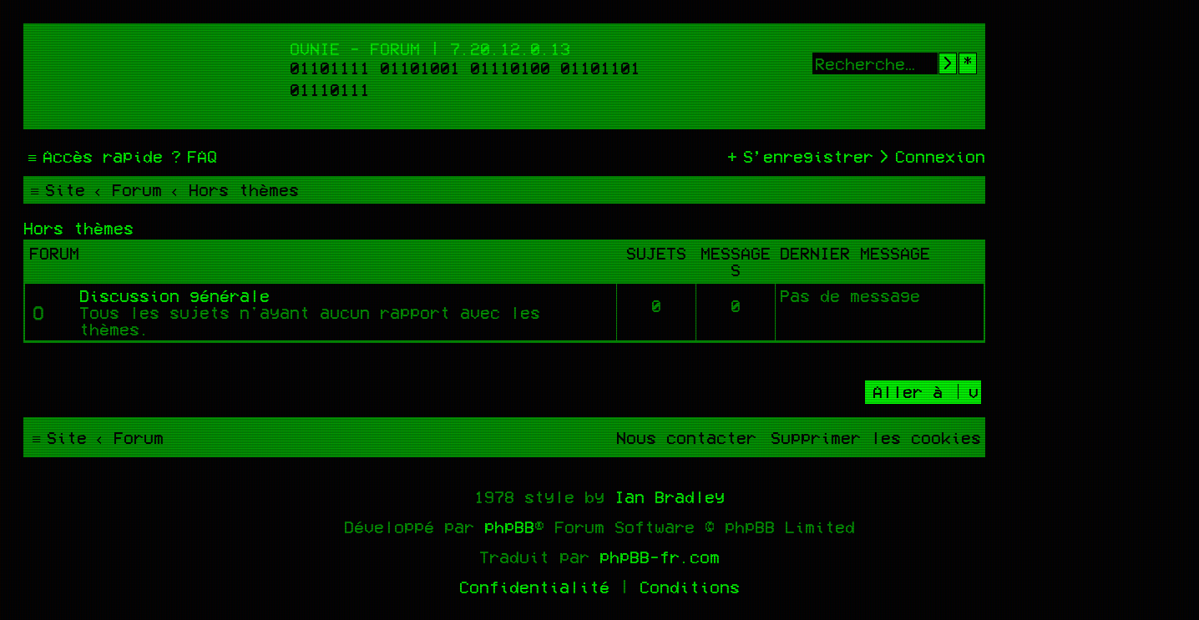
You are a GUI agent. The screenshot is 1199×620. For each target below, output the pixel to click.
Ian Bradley (670, 496)
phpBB (509, 526)
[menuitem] (192, 156)
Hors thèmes (78, 227)
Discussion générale (174, 295)
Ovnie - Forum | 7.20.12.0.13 (430, 48)
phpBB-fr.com (660, 556)
